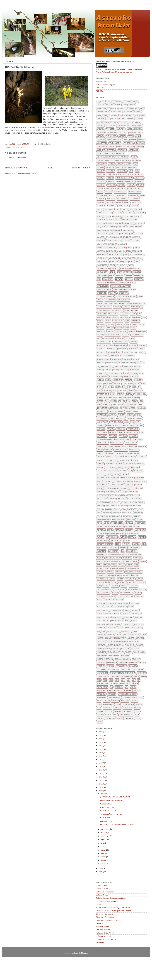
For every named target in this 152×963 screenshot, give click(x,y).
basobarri (112, 206)
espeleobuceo (111, 282)
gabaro (99, 321)
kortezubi (100, 453)
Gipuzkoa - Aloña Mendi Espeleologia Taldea (113, 911)
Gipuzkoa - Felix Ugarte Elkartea (109, 920)
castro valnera (114, 241)
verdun (139, 704)
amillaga (100, 129)
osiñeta (106, 565)
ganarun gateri (137, 324)
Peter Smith (139, 582)
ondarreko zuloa (113, 558)
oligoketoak (113, 551)
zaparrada (127, 708)
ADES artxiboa (102, 112)
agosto (104, 840)
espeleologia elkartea (120, 286)
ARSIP (135, 164)
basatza (127, 202)
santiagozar (102, 624)
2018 (101, 759)
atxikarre (111, 185)
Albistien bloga (101, 81)
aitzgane (100, 119)
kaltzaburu (101, 418)
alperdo (100, 126)
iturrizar (110, 397)
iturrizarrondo (123, 397)
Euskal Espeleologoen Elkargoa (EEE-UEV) (113, 908)
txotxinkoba (116, 676)
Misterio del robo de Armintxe (110, 527)
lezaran (138, 485)
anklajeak (122, 133)
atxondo (121, 185)
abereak (109, 105)
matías (123, 509)
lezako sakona (116, 485)
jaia (114, 404)
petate (130, 582)
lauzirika (123, 471)
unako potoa (102, 687)
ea (107, 262)
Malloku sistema (134, 499)
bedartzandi (135, 209)
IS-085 (143, 384)
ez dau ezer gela (104, 307)
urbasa (133, 687)
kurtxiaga (101, 457)
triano (142, 662)
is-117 (117, 387)
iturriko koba (140, 394)
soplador (140, 638)
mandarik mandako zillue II (132, 502)
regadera (135, 603)
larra (125, 467)
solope (131, 638)
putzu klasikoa (126, 593)
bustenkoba (127, 230)
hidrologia (116, 359)
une (111, 687)
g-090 (122, 317)
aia (120, 115)
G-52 (144, 317)
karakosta (138, 425)
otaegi (121, 565)
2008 (101, 868)
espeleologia (102, 286)
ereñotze (136, 272)
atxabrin (100, 181)
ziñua (115, 715)
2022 (101, 746)
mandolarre (111, 506)
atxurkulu (109, 188)
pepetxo (121, 582)
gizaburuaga (121, 345)
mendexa (138, 513)
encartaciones (103, 269)
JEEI (140, 404)
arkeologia (101, 153)
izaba (98, 404)
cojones (135, 241)
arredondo (101, 164)
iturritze (100, 397)
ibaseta (137, 366)
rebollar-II (118, 600)
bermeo (107, 216)
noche (127, 540)
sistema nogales (131, 635)
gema (121, 338)
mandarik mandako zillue (107, 502)
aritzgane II (134, 150)
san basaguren (112, 614)
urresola (111, 694)
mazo (98, 513)
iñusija (108, 380)
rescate (108, 607)
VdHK (118, 704)
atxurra (119, 188)
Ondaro (99, 558)
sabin (131, 607)
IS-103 (105, 387)
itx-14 (107, 401)
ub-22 (111, 680)
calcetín (139, 234)
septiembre (105, 836)
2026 (101, 732)
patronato (129, 579)
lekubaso (139, 478)
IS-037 (124, 384)
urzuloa (115, 701)
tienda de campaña (115, 652)
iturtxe (135, 397)
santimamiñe (114, 624)
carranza (100, 241)
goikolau (122, 349)
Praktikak (130, 589)
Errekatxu (138, 276)
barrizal (100, 202)
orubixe (133, 561)
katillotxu (133, 436)
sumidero (123, 642)
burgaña (121, 227)
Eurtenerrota (123, 300)
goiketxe (142, 345)
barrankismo (122, 199)
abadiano (127, 101)
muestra (129, 530)
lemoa (99, 481)
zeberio (129, 711)
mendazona (127, 513)
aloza (137, 122)
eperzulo (124, 269)
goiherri (132, 345)
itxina (134, 401)
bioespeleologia (129, 220)
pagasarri (101, 572)
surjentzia (101, 645)
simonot (110, 635)
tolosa (128, 652)
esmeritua (139, 279)
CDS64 (99, 904)
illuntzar (100, 373)
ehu (137, 262)
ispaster (139, 391)
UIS (131, 683)
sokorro (100, 638)
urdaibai (112, 690)
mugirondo (101, 534)
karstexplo (100, 923)
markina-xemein (112, 509)
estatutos (131, 289)
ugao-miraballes (104, 683)
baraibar (100, 199)
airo (143, 115)
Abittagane (101, 108)
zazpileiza (107, 711)
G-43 (139, 317)
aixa (108, 119)
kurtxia (135, 453)
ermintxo (120, 276)
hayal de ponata (127, 356)
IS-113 (111, 387)
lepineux (118, 481)
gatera (99, 335)
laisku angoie (125, 460)
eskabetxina (107, 279)
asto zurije (122, 171)
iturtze (99, 401)
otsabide (120, 568)
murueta (100, 537)
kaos (138, 422)
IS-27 (129, 387)
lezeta (133, 488)
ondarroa (127, 558)
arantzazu (140, 143)
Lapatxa (99, 467)
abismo (118, 105)
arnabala (110, 160)
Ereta (111, 276)
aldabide (139, 119)
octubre (104, 833)
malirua (112, 499)
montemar (101, 530)
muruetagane (112, 537)
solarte (110, 638)
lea (130, 471)
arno (118, 160)
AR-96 (109, 139)
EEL (125, 262)
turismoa (100, 666)
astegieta (110, 171)
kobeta (99, 450)
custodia (100, 251)
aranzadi (111, 146)
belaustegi (140, 213)
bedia (98, 213)
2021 (101, 749)
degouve (137, 251)
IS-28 (134, 387)
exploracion (140, 303)
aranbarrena (115, 143)
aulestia (108, 192)
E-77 (98, 262)
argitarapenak (109, 150)
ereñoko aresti (124, 272)
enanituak (121, 265)
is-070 (137, 384)
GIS (112, 345)
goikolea (132, 349)
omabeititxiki (131, 551)
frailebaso (113, 314)
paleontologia (103, 575)
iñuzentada (118, 380)
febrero (104, 860)
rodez (124, 607)
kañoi (132, 422)
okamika (113, 547)
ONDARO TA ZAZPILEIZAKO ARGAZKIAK (117, 825)
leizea (108, 474)
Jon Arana (141, 408)
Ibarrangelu (106, 366)
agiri (105, 115)
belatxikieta (128, 213)
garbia (133, 328)
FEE (141, 307)
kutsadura (130, 457)
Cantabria (125, 237)
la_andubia (141, 457)
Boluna (118, 223)
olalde (132, 547)
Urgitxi (128, 690)
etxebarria (124, 293)
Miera (120, 523)
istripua (120, 394)
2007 (101, 872)
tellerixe (135, 649)
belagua (117, 213)
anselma (133, 133)
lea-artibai (138, 471)
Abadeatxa (116, 101)
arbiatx (130, 146)
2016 (101, 766)
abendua (100, 105)
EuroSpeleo (110, 300)
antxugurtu (111, 136)
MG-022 (99, 523)
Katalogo (113, 436)
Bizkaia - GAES (102, 895)
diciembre (105, 794)
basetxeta (136, 202)
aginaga (137, 112)
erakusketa (135, 269)
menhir (137, 516)
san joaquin (136, 614)
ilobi (126, 373)
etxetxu (119, 296)
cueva (129, 248)
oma (122, 551)
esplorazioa (119, 289)
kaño (126, 422)
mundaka (121, 534)
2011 (101, 784)
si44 (103, 631)
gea (116, 338)
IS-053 (130, 384)
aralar (133, 139)
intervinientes (115, 377)
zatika (99, 711)
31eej (102, 101)
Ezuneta (126, 307)
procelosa (141, 589)
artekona (110, 167)
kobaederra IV (131, 443)
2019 (101, 756)
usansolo (124, 701)
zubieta (119, 718)
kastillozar (101, 436)
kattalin (100, 439)
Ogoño (118, 544)
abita (124, 105)
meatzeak (107, 513)
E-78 (103, 262)
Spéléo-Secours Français (106, 939)
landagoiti (130, 464)
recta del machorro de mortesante (112, 603)
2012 (101, 780)
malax (136, 495)
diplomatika (101, 258)
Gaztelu (125, 335)
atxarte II (139, 181)
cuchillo (122, 248)
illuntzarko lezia (114, 373)
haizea (142, 352)
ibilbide (99, 370)
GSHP (119, 352)
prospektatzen (103, 593)
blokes (110, 223)
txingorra (141, 673)
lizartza (100, 492)
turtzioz (110, 666)
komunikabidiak (121, 450)
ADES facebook (102, 91)
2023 (101, 742)
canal (116, 237)
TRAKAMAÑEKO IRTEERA (111, 814)
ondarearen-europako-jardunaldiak (124, 554)
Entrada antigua (81, 167)
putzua (138, 593)
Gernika (133, 342)
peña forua (111, 582)
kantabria (120, 418)
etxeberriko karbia (105, 296)
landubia (140, 464)
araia (126, 139)
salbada (135, 610)
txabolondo (121, 666)
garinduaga (121, 331)
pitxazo (123, 586)
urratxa (136, 690)
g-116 (128, 317)
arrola (111, 164)
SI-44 (98, 631)
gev (108, 345)
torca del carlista (104, 659)
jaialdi (120, 404)
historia (126, 359)
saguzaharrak (116, 610)
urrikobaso (101, 697)
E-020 (140, 258)
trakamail (100, 662)
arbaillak (121, 146)
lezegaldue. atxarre (118, 488)
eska (98, 279)
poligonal (133, 586)
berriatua (116, 216)
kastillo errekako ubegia (131, 432)
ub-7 (134, 680)
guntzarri (128, 352)
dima (126, 255)
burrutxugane (103, 230)
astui (137, 171)
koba (117, 439)
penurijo (100, 582)
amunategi (120, 129)
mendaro (117, 513)
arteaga (100, 167)
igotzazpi (124, 370)
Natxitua (114, 540)
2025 (101, 735)
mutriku (123, 537)
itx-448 (121, 401)
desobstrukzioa (115, 255)
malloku (121, 499)
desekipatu (101, 255)
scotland (129, 628)
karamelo (100, 429)
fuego (133, 314)
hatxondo (114, 356)
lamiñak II (109, 464)
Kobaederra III (116, 443)
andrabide (101, 133)
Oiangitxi (126, 544)
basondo (134, 206)
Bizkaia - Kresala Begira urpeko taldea (111, 898)
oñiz (105, 561)
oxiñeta (129, 568)
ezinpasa (117, 307)
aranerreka (128, 143)
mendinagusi (102, 516)
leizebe (116, 474)
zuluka (99, 722)
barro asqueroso (114, 202)
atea (141, 174)
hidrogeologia (103, 359)
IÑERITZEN (105, 818)
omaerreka (101, 554)
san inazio (124, 614)
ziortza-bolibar (126, 715)
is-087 (98, 387)
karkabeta (121, 429)
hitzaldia (100, 363)
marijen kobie (135, 506)
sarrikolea (127, 624)
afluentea (127, 112)
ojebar (105, 547)
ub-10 (98, 680)
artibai (119, 167)
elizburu (111, 265)
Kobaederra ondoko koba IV (109, 446)
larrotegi (134, 467)
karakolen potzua (123, 425)
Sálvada (100, 614)
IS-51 (125, 391)
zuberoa (100, 718)
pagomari (119, 572)
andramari (112, 133)
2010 (101, 787)
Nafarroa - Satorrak (103, 936)
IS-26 (123, 387)
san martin (117, 617)
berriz (126, 216)
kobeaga (142, 446)
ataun (114, 174)
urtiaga (106, 701)
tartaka (115, 649)
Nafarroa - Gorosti (103, 930)
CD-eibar (126, 241)
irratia (99, 384)
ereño (112, 272)
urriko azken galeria (127, 694)
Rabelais (139, 596)
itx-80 (128, 401)
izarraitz (107, 404)
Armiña (134, 157)
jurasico (122, 415)
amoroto (15, 148)
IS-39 (98, 391)
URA (126, 687)
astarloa (100, 171)
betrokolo (101, 220)
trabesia (136, 659)
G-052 (104, 317)
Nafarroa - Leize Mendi (105, 933)
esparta (100, 282)
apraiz (138, 136)
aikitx (137, 115)
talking (107, 649)
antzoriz (122, 136)
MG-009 (139, 520)
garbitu (110, 331)
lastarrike (113, 471)
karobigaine (101, 432)
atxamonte (111, 181)
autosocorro (134, 192)
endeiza (115, 269)
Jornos (111, 411)
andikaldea (137, 129)
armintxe (120, 153)
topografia (101, 655)
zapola (137, 708)
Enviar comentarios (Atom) (26, 173)
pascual (127, 575)
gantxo (118, 328)
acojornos (133, 108)
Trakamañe (24, 148)
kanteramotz (116, 422)
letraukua (128, 481)
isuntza (129, 394)
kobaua (133, 446)
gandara (100, 328)
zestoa (99, 715)
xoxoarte (107, 708)
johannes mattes (127, 408)
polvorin (100, 589)
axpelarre (122, 195)
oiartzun (136, 544)
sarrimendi (139, 624)
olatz (138, 547)
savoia (121, 628)
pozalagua (119, 589)
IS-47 (104, 391)
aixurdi (114, 119)
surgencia (134, 642)
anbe (129, 129)
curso (137, 248)
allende (123, 122)
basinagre (101, 206)
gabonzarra (117, 321)
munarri (111, 534)
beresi (99, 216)
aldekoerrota (102, 122)
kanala (111, 418)
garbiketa (100, 331)
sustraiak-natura (116, 645)
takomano (129, 645)
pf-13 (98, 586)
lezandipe (129, 485)
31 (97, 101)
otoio (136, 565)
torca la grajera (123, 659)
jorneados (101, 411)
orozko (125, 561)
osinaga (142, 561)
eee (121, 262)
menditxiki (127, 516)
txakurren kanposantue (107, 669)
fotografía (101, 314)
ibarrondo (128, 366)
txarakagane (137, 669)
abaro (135, 101)
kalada (138, 415)
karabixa (100, 425)
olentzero (101, 551)
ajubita (122, 119)
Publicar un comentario (17, 157)
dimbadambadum (137, 255)
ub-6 (128, 680)
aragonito (117, 139)
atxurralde (129, 188)
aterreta (100, 178)
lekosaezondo (126, 478)
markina (100, 509)
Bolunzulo (128, 223)
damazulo (110, 251)
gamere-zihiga (122, 324)
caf (131, 234)
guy (136, 352)
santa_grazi (130, 621)
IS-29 (139, 387)
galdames (100, 324)
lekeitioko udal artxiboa (107, 478)
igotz (115, 370)
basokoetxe (123, 206)
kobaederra (137, 439)
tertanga (100, 652)
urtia (98, 701)
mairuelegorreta (124, 495)
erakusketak (102, 272)
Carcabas (136, 237)
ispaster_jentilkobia (105, 394)
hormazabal (111, 363)
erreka (129, 276)
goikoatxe (101, 349)
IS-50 (120, 391)
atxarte (129, 181)
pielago (105, 586)
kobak (126, 446)
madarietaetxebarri (105, 495)
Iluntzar (133, 373)
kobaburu (125, 439)
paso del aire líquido (105, 579)
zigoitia (107, 715)
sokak (143, 635)
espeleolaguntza (128, 282)
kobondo (108, 450)
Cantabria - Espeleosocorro (106, 901)
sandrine (139, 617)
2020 (101, 753)
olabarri (123, 547)
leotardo (108, 481)
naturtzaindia (102, 540)
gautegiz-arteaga (112, 335)
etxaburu (112, 293)
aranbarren (101, 143)
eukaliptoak (129, 296)
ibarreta (118, 366)
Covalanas (101, 244)
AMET (132, 126)
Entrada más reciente (16, 167)
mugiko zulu (140, 530)
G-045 (139, 314)
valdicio (134, 701)
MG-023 (106, 523)
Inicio (50, 167)
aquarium (100, 139)
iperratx (128, 380)
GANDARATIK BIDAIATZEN (111, 800)
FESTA (119, 310)
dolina (123, 258)
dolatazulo (114, 258)
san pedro (128, 617)
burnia (138, 227)
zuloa (137, 718)
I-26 (97, 366)
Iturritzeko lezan (106, 821)
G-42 (134, 317)
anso (140, 133)
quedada (111, 596)
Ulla (136, 683)
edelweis (114, 262)
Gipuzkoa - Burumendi (105, 914)
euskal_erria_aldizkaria (107, 303)
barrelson (135, 199)
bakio (142, 195)
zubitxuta (129, 718)
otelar (129, 565)
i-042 (138, 363)
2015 (101, 770)
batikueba (109, 209)
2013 (101, 777)
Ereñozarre (101, 276)
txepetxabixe (102, 673)
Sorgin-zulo (112, 642)
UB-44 (123, 680)
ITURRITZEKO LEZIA (109, 811)
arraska (136, 160)
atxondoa (131, 185)
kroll (121, 453)
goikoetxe (112, 349)
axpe (113, 195)
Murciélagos (132, 534)
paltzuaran (116, 575)
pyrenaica (101, 596)
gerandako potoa (120, 342)
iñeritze (127, 377)
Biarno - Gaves (102, 889)
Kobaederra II (102, 443)
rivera (117, 607)
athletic (110, 178)
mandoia (100, 506)
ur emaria (119, 687)
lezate (99, 488)
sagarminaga (102, 610)
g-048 (98, 317)
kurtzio (110, 457)
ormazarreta (114, 561)
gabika (108, 321)
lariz (119, 467)
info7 (141, 373)
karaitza (110, 425)
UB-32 (117, 680)
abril (103, 853)
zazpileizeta (119, 711)
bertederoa (135, 216)
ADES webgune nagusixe (106, 85)
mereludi (131, 520)
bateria (99, 209)
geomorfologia (103, 342)
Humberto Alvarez (127, 363)
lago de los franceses (106, 460)
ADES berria (116, 112)
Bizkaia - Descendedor (105, 892)
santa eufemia (117, 621)
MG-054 (114, 523)
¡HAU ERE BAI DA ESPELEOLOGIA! (115, 797)
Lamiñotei (119, 464)
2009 (101, 791)
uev (139, 680)
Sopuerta (100, 642)
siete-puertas (113, 631)
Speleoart (99, 88)
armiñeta (100, 160)
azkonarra (133, 195)
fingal (127, 310)
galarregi (135, 321)
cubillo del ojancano (106, 248)
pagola (110, 572)
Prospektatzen (106, 804)
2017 (101, 763)
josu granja (102, 415)
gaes (127, 321)
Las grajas (101, 471)
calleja (109, 237)
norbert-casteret (104, 544)
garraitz (132, 331)
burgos (130, 227)
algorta (114, 122)
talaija (99, 649)
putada (115, 593)
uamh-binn (127, 676)
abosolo (112, 108)
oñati (98, 561)
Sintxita (119, 635)
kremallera (112, 453)
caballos (124, 234)
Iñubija (135, 377)
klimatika (109, 439)
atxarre (121, 181)
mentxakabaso (118, 520)
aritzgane (122, 150)
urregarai (101, 694)
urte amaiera (114, 697)
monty (110, 530)
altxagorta (111, 126)
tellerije (125, 649)
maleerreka (101, 499)
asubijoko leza (103, 174)
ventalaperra (128, 704)
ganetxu (110, 328)
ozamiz (137, 568)
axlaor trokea (103, 195)
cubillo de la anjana (117, 244)
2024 (101, 739)
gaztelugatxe (137, 335)
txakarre (132, 666)
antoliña (100, 136)
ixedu (141, 401)
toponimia (124, 655)
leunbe (137, 481)
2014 (101, 773)
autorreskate (120, 192)
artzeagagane (130, 167)
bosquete (100, 227)
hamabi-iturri (102, 356)
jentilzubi (113, 408)
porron (109, 589)
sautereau (111, 628)
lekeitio (124, 474)
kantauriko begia (134, 418)
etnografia (101, 293)
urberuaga (101, 690)
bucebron (111, 227)
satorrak (100, 628)
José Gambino (132, 411)
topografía (113, 655)
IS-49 (114, 391)
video (98, 708)
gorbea (141, 349)
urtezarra (127, 697)
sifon (128, 631)
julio (102, 843)
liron (139, 488)
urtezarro (138, 697)
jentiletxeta (102, 408)
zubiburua (110, 718)
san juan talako (103, 617)
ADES (108, 69)
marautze (122, 506)
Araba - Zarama (102, 886)
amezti (139, 126)
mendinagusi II (115, 516)
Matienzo (132, 509)
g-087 (110, 317)
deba (129, 251)
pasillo (135, 575)
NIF (121, 540)
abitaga (132, 105)
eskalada (119, 279)
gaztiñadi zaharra (104, 338)
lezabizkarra (102, 485)
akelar (130, 119)
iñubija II (100, 380)
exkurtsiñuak (126, 303)
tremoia (133, 662)
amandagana (123, 126)
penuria (139, 579)
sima (135, 631)
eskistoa (129, 279)
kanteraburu (102, 422)
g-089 (116, 317)
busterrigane (102, 234)
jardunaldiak (131, 404)
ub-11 (105, 680)
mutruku (132, 537)
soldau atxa (120, 638)
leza (144, 481)
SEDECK (138, 628)
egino (131, 262)
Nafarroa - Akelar (102, 927)
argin (99, 150)
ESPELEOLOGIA (107, 807)
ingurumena (101, 377)
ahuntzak (113, 115)
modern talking (133, 527)
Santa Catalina (103, 621)
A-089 (108, 101)
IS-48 (109, 391)
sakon (127, 610)
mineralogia (140, 523)
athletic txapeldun (124, 178)
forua (134, 310)
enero (103, 864)
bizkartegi (101, 223)
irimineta (138, 380)
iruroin (117, 384)
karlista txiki (133, 429)
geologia (130, 338)
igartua (108, 370)
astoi (131, 171)
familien (135, 307)
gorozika (112, 352)
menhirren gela (103, 520)
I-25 (143, 363)
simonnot (100, 635)
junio (103, 846)
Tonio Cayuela (139, 652)
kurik (128, 453)
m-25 (122, 492)
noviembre (105, 829)
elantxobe (101, 265)
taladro (139, 645)
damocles (121, 251)
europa (99, 300)
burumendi (116, 230)
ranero (99, 600)
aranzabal (101, 146)
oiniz (98, 547)
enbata (131, 265)
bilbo (118, 220)
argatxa (139, 146)
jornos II (120, 411)
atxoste (140, 185)
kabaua (130, 415)
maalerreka (131, 492)
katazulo (123, 436)
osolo (114, 565)
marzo (103, 857)
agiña (98, 115)
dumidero (132, 258)
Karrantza (114, 432)
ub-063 (143, 676)
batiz (117, 209)
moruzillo (119, 530)
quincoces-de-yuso (125, 596)
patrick (120, 579)
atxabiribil (139, 178)
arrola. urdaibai (123, 164)
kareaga (111, 429)
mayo (103, 850)
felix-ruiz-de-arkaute (106, 310)
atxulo (99, 188)
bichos (111, 220)
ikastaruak (134, 370)
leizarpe (100, 474)
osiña (98, 565)
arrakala (126, 160)
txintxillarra (102, 676)
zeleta (138, 711)
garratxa (141, 331)
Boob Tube (139, 223)
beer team (107, 213)
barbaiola (110, 199)
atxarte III (100, 185)
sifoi (123, 631)
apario (131, 136)
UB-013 (136, 676)
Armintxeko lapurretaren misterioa (112, 157)
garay (126, 328)
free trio (124, 314)
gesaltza (100, 345)
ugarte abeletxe (120, 683)
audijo (139, 188)
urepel (120, 690)
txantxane (125, 669)
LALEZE (135, 460)
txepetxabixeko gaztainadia (122, 673)
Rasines (108, 600)
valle (111, 704)
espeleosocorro (104, 289)
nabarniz (142, 537)
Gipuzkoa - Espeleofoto (105, 917)
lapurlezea (110, 467)
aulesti (99, 192)
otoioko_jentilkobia (105, 568)
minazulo (129, 523)
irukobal (108, 384)
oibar (144, 544)
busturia (115, 234)
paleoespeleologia (134, 572)
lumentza (109, 492)
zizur (137, 715)
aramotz (142, 139)
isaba (131, 391)
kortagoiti (134, 450)
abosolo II (121, 108)
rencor (99, 607)
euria (139, 296)
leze (106, 488)
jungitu (112, 415)
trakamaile (112, 662)
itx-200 (114, 401)
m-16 (117, 492)
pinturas (115, 586)
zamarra (117, 708)
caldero (100, 237)
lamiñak (99, 464)
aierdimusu (128, 115)
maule (140, 509)
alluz (131, 122)
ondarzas (137, 558)
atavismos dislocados (128, 174)
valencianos (102, 704)
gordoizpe (101, 352)
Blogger (84, 953)
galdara (110, 324)
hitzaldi (135, 359)
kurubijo (120, 457)
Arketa (111, 153)
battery (124, 209)
